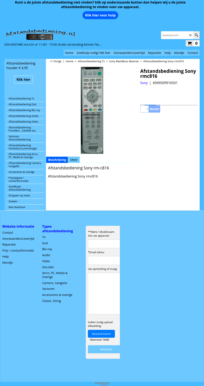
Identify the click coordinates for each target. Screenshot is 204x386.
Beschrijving (57, 160)
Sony (144, 83)
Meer (73, 160)
